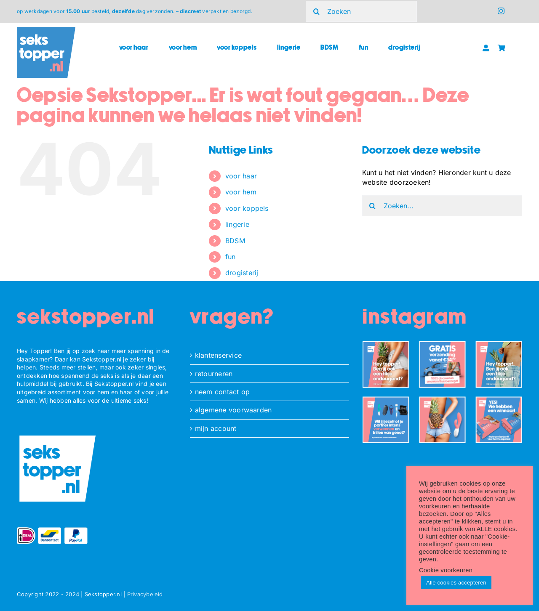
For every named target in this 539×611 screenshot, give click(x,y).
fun (230, 256)
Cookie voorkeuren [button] (445, 570)
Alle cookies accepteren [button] (456, 582)
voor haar (241, 176)
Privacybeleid (145, 594)
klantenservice (218, 355)
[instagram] (501, 11)
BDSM (235, 240)
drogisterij (242, 272)
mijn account (216, 428)
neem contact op (222, 392)
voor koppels (247, 208)
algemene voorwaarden (233, 410)
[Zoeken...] (442, 205)
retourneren (214, 373)
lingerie (237, 224)
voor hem (240, 192)
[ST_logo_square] (46, 30)
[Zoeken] (361, 11)
